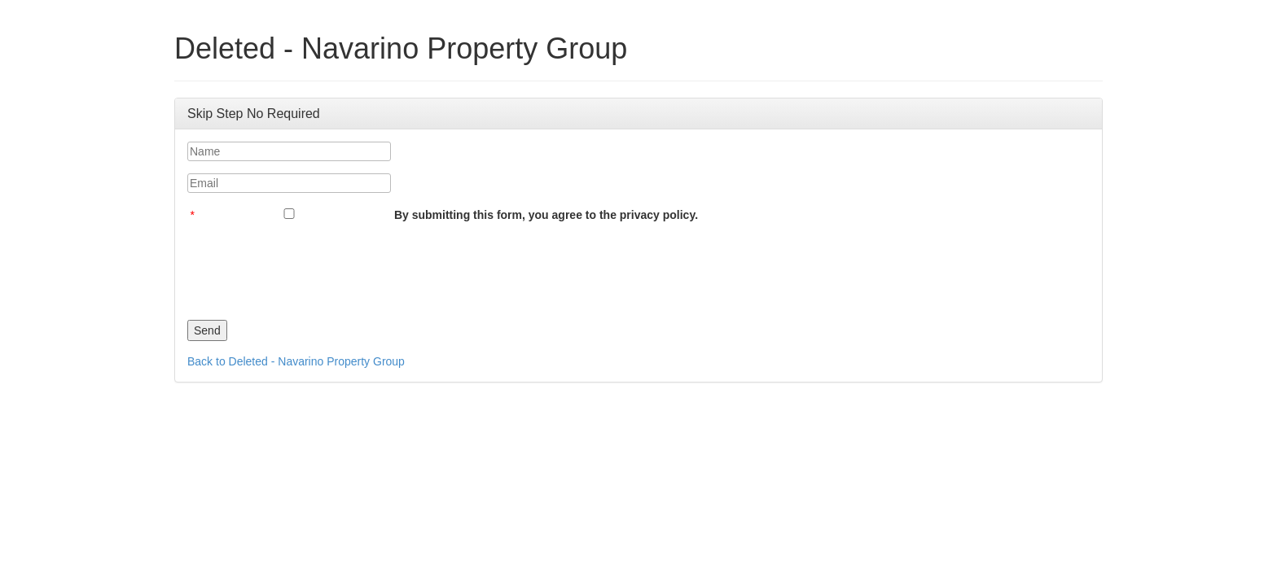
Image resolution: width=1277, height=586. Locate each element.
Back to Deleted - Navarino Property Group (296, 361)
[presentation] (311, 267)
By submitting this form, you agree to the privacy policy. (546, 214)
